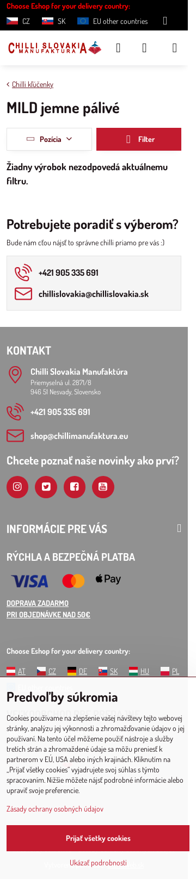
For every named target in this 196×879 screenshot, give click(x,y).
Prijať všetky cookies (98, 838)
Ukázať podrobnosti (98, 862)
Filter (138, 139)
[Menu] (175, 48)
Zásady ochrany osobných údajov (55, 808)
